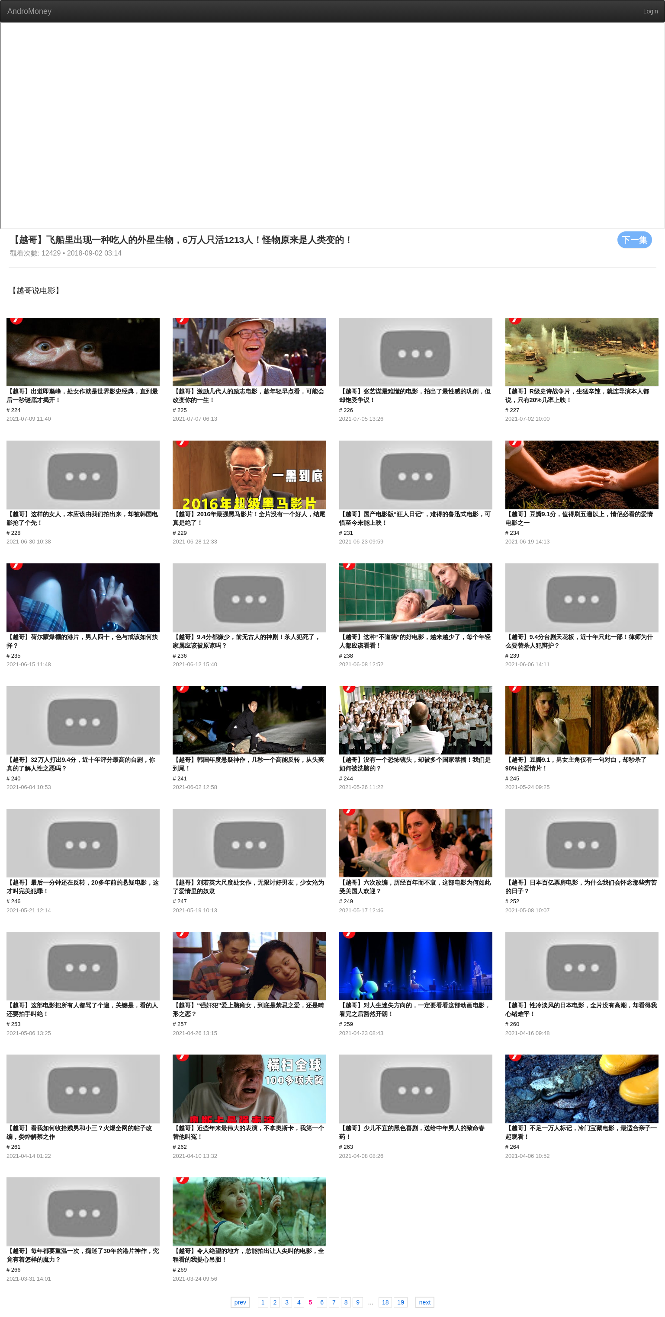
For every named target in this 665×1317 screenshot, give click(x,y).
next (424, 1302)
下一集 (635, 239)
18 (385, 1302)
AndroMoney (29, 11)
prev (240, 1302)
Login (650, 11)
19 (400, 1302)
